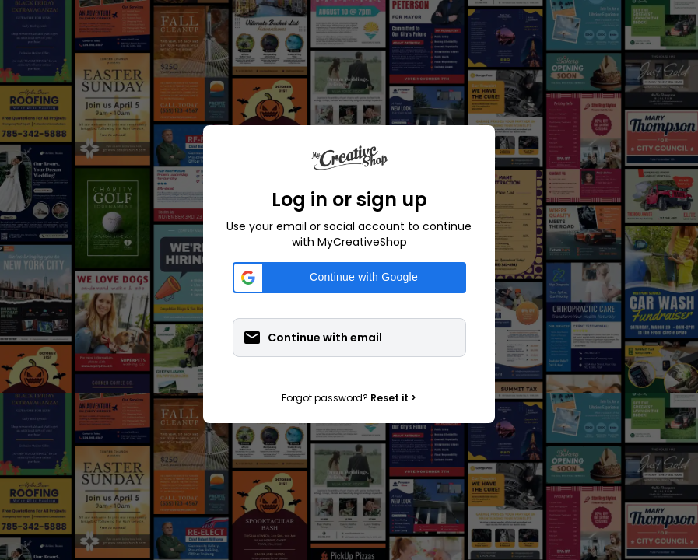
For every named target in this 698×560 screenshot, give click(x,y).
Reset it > (393, 397)
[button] (349, 277)
